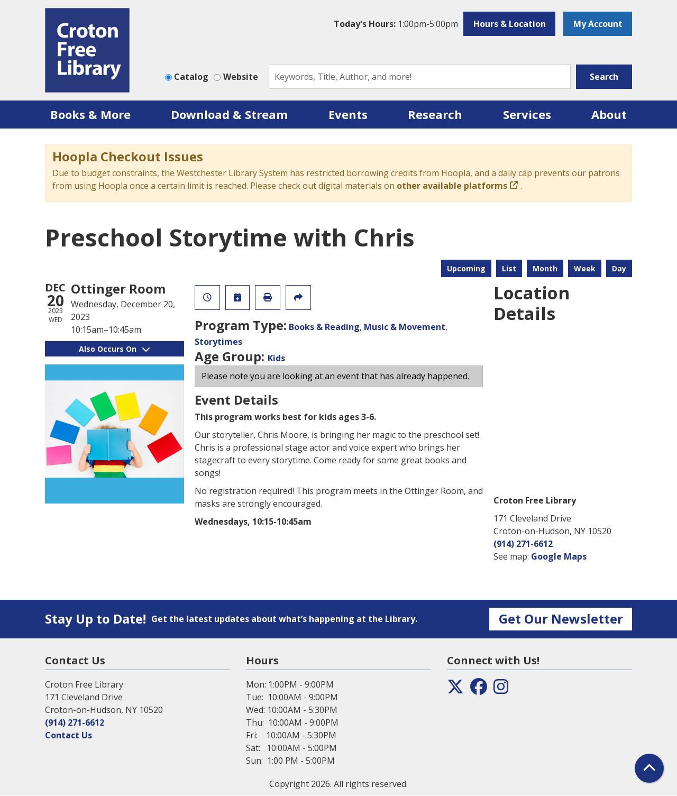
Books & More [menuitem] (90, 114)
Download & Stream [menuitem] (229, 114)
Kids (276, 358)
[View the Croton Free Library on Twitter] (455, 690)
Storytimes (218, 341)
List (509, 268)
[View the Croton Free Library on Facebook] (478, 690)
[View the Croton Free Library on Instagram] (500, 690)
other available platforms (452, 185)
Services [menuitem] (527, 114)
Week (585, 268)
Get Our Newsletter (561, 618)
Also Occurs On (114, 349)
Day (619, 268)
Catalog (191, 77)
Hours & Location (509, 24)
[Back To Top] (649, 768)
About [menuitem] (609, 114)
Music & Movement (404, 327)
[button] (396, 24)
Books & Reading (324, 327)
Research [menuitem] (435, 114)
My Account (598, 24)
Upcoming (466, 268)
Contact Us (68, 735)
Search (604, 77)
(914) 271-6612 (523, 544)
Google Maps (559, 556)
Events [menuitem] (348, 114)
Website (240, 77)
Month (545, 268)
